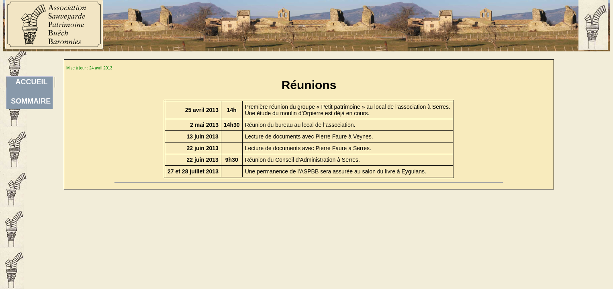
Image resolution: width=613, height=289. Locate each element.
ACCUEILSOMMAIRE (31, 83)
